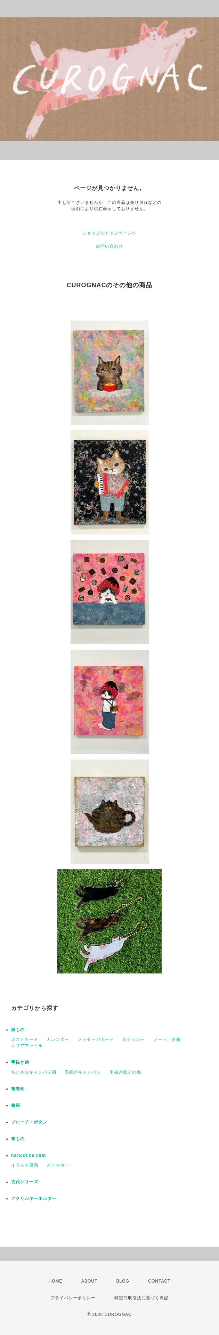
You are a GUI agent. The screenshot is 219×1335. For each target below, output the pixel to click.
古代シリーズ (24, 1181)
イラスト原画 (24, 1165)
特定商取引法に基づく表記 (141, 1297)
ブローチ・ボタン (29, 1122)
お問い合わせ (109, 246)
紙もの (18, 1029)
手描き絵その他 (125, 1072)
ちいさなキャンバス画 (33, 1072)
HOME (56, 1281)
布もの (18, 1138)
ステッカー (133, 1039)
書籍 (15, 1105)
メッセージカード (96, 1039)
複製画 (18, 1088)
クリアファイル (27, 1045)
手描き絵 (20, 1062)
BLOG (122, 1281)
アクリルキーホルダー (33, 1198)
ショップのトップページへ (109, 233)
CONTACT (159, 1281)
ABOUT (89, 1281)
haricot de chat (28, 1155)
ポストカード (24, 1039)
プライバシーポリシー (73, 1297)
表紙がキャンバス (83, 1072)
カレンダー (58, 1039)
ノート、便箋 (166, 1039)
